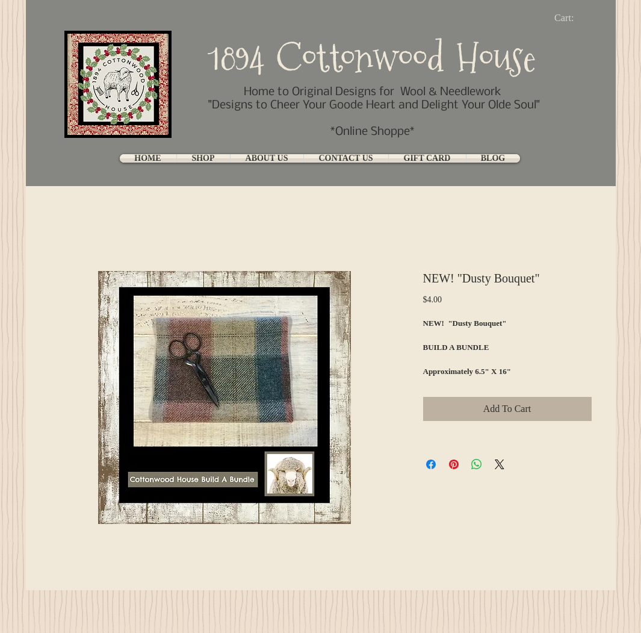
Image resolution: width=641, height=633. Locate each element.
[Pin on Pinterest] (454, 464)
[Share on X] (499, 464)
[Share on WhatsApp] (476, 464)
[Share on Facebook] (431, 464)
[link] (573, 17)
